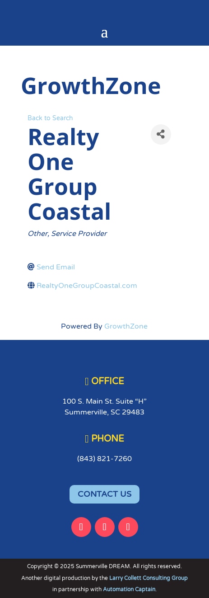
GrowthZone (126, 326)
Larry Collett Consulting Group (148, 578)
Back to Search (50, 118)
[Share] (161, 134)
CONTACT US (104, 494)
